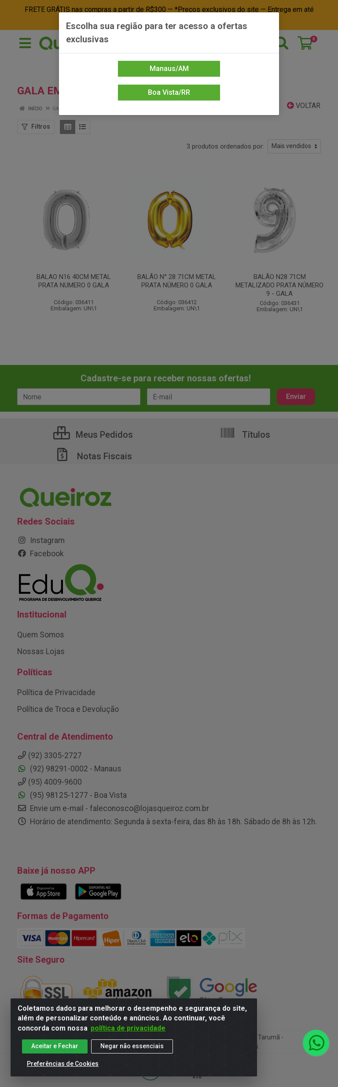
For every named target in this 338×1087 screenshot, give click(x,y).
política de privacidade (128, 1028)
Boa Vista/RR (169, 92)
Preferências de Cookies (63, 1064)
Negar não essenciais (132, 1046)
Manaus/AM (169, 68)
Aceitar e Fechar (54, 1046)
